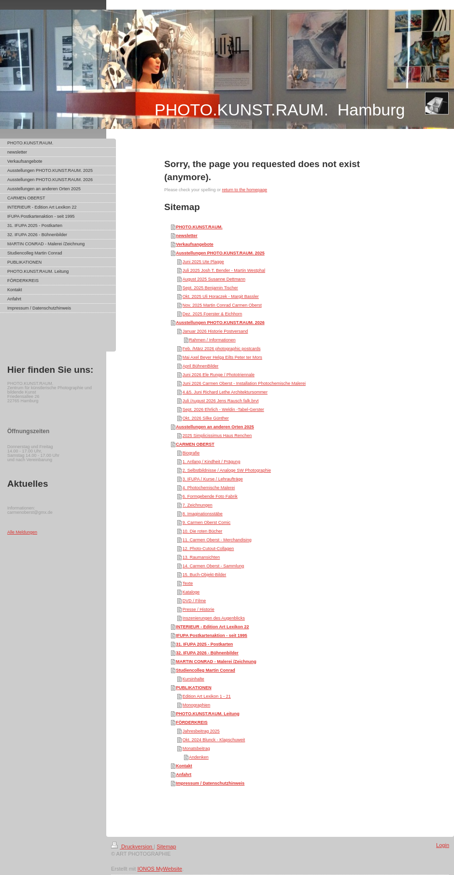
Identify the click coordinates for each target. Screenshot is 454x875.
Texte (188, 583)
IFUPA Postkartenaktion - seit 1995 (211, 635)
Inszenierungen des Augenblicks (214, 618)
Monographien (197, 705)
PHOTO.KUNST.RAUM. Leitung (207, 713)
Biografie (191, 453)
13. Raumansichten (201, 557)
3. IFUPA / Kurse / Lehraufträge (213, 479)
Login (442, 845)
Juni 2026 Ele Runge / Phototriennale (219, 374)
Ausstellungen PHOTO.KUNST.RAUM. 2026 (220, 322)
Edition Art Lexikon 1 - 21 (207, 696)
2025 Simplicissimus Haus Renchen (217, 435)
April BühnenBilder (201, 366)
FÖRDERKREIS (192, 722)
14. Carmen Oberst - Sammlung (213, 566)
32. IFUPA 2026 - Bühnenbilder (207, 652)
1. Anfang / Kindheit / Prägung (212, 461)
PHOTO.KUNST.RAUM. (199, 227)
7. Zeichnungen (198, 505)
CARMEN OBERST (195, 444)
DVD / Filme (194, 600)
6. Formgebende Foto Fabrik (210, 496)
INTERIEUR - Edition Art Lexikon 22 (212, 626)
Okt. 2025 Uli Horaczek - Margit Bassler (221, 296)
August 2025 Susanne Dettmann (214, 279)
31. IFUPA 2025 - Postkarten (204, 644)
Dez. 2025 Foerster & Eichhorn (212, 313)
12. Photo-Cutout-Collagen (208, 548)
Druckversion (132, 846)
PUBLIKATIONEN (193, 687)
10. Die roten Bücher (203, 531)
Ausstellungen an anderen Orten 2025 (215, 426)
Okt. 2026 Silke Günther (206, 418)
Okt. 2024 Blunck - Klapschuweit (214, 739)
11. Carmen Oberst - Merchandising (217, 539)
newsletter (187, 235)
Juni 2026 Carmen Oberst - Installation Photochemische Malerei (244, 383)
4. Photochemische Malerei (209, 487)
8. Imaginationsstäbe (203, 513)
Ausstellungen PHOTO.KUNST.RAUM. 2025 (220, 253)
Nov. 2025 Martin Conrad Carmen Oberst (222, 305)
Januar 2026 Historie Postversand (215, 331)
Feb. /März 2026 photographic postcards (222, 348)
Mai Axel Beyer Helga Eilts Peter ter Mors (222, 357)
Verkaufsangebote (194, 244)
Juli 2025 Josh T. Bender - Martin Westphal (224, 270)
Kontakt (184, 765)
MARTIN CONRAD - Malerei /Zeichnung (216, 661)
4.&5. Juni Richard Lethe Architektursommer (225, 392)
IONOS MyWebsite (159, 869)
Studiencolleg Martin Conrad (205, 670)
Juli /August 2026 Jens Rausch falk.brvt (221, 400)
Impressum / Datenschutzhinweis (210, 783)
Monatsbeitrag (196, 748)
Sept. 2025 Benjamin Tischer (210, 287)
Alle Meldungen (22, 532)
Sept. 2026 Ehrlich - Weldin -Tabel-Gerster (223, 409)
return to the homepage (245, 189)
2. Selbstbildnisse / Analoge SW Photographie (227, 470)
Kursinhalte (193, 679)
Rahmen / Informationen (212, 340)
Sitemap (166, 846)
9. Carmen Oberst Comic (207, 522)
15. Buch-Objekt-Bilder (205, 574)
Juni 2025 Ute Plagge (203, 261)
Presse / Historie (198, 609)
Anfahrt (183, 774)
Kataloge (191, 592)
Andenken (199, 757)
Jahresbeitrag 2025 (201, 731)
